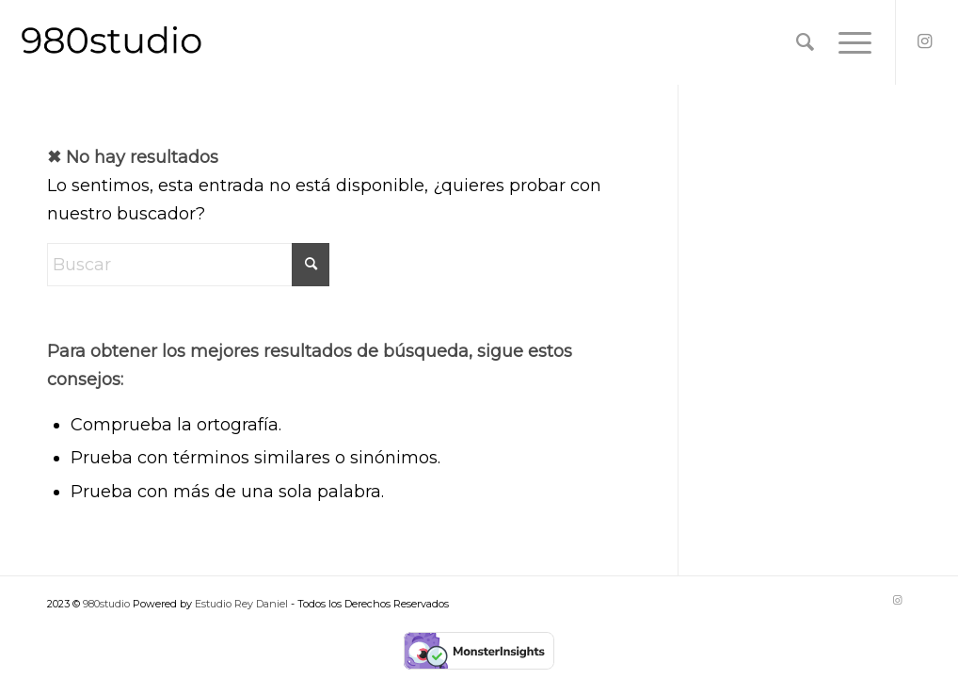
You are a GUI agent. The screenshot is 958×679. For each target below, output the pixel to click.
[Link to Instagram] (925, 41)
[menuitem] (805, 42)
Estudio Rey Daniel (243, 603)
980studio (106, 603)
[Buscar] (805, 42)
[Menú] (848, 42)
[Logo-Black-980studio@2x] (111, 42)
